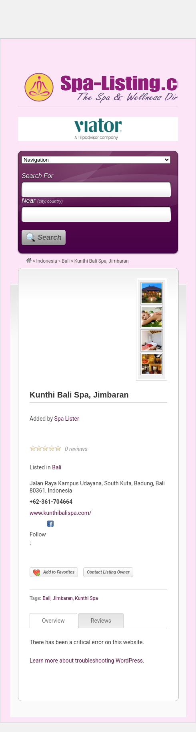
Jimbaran (63, 598)
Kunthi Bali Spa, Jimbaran (79, 394)
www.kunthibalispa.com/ (61, 513)
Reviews (101, 620)
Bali (66, 261)
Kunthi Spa (86, 598)
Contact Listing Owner (108, 572)
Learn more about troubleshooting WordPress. (87, 660)
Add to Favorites (53, 573)
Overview (53, 620)
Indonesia (46, 261)
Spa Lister (66, 418)
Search (50, 237)
